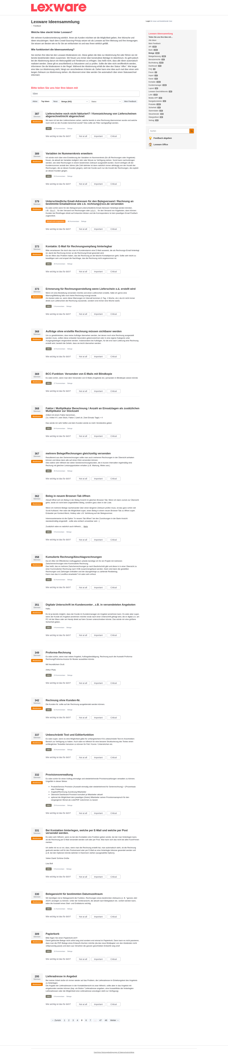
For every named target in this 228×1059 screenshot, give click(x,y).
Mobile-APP (153, 98)
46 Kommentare (73, 221)
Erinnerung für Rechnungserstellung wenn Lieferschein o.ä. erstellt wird (91, 288)
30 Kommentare (59, 264)
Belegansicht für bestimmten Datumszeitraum (74, 894)
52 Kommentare (59, 580)
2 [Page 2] (68, 1020)
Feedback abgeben (163, 138)
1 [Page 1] (64, 1020)
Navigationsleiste (155, 101)
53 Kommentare (59, 176)
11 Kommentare (59, 909)
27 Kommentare (59, 383)
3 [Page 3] (73, 1020)
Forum (151, 72)
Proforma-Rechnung (58, 652)
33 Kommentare (59, 749)
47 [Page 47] (100, 1020)
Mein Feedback (130, 101)
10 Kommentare (59, 349)
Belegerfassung (155, 56)
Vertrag (151, 120)
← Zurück (56, 1020)
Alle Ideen (152, 40)
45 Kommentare (59, 471)
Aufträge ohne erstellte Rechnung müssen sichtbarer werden (84, 331)
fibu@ (52, 210)
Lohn (151, 95)
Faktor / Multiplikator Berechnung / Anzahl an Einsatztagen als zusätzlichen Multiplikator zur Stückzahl (92, 409)
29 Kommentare (59, 805)
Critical (116, 136)
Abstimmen (37, 122)
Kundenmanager (155, 85)
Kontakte (152, 82)
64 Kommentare (59, 428)
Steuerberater (154, 114)
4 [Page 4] (77, 1020)
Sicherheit (152, 108)
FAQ (150, 69)
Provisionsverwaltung (59, 774)
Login (148, 21)
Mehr (86, 526)
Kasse (151, 79)
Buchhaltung (153, 63)
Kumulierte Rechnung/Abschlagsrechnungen (74, 556)
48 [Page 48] (106, 1020)
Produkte (152, 104)
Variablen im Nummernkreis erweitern (69, 153)
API (150, 47)
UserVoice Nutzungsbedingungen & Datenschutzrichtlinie (114, 1052)
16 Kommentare (59, 951)
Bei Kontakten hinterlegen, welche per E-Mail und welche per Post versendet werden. (87, 831)
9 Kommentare (59, 532)
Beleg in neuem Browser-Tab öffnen (68, 496)
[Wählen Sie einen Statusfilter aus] (106, 102)
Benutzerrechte (154, 60)
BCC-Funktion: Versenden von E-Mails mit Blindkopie (79, 373)
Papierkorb (52, 933)
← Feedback (36, 26)
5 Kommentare (59, 306)
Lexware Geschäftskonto (158, 92)
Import (151, 76)
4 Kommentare (59, 627)
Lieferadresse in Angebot (61, 976)
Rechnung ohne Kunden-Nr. (63, 700)
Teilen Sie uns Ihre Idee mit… (161, 37)
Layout (151, 88)
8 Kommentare (59, 996)
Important (99, 136)
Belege (69, 128)
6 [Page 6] (86, 1020)
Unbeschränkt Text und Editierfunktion (70, 734)
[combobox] (169, 131)
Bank (151, 50)
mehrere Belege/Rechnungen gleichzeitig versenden (78, 453)
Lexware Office (161, 144)
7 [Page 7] (90, 1020)
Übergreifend (154, 117)
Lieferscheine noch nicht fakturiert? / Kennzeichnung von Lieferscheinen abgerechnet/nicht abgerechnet (91, 115)
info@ (93, 210)
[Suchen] (191, 131)
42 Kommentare (59, 128)
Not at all (84, 136)
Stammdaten (153, 111)
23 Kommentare (59, 675)
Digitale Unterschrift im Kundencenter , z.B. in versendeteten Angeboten (90, 604)
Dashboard (153, 66)
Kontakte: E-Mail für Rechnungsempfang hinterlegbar (79, 246)
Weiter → (114, 1020)
